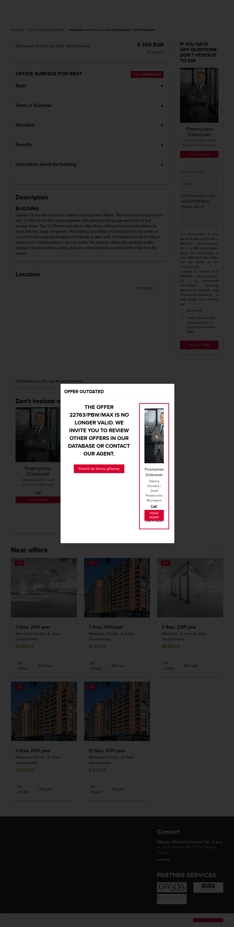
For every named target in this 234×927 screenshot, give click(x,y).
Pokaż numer (154, 515)
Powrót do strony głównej (99, 468)
